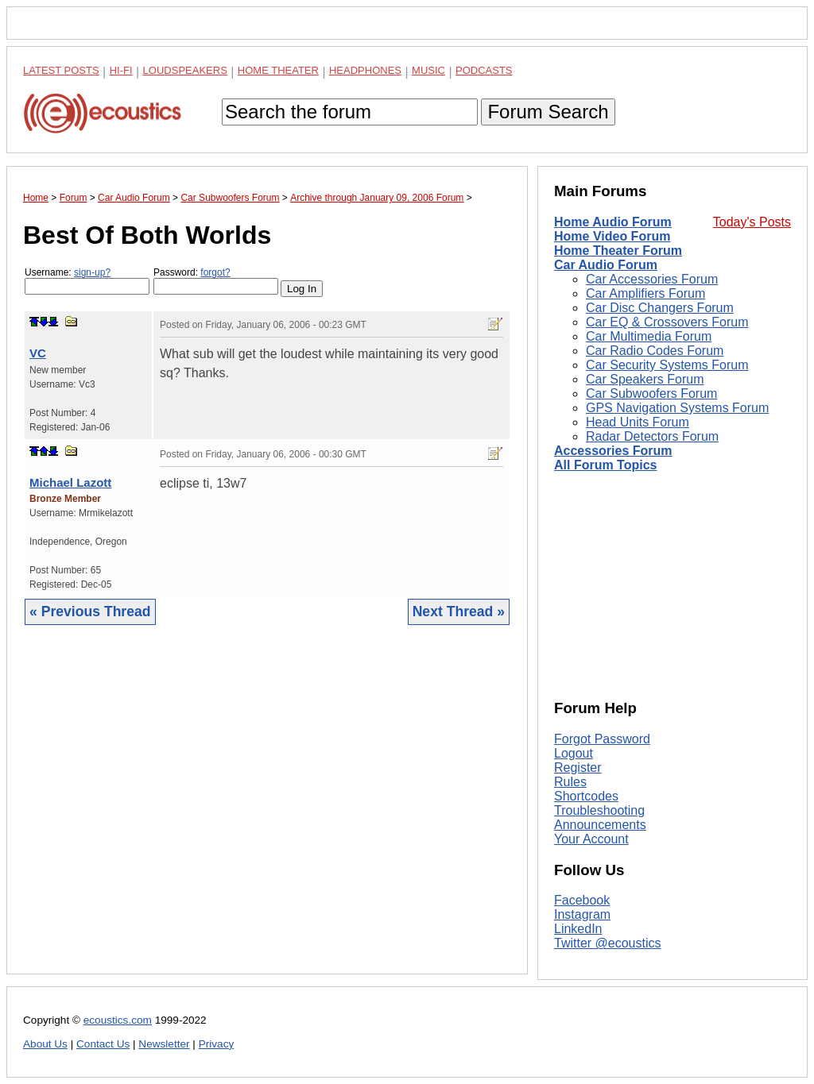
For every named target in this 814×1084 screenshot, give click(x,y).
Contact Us (103, 1044)
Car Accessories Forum (652, 279)
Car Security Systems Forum (667, 365)
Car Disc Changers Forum (660, 307)
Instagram (582, 914)
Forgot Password (602, 739)
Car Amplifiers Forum (645, 293)
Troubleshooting (599, 810)
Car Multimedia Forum (648, 336)
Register (578, 767)
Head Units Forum (637, 422)
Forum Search (547, 111)
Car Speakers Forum (645, 379)
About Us (45, 1044)
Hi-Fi (121, 70)
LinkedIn (578, 928)
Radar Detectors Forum (652, 436)
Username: (87, 281)
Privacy (217, 1044)
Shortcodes (586, 796)
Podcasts (484, 70)
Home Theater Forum (618, 250)
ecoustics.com (117, 1020)
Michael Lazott (70, 482)
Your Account (591, 839)
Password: (215, 281)
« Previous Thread (90, 611)
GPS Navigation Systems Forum (677, 408)
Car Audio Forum (605, 265)
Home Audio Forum (613, 222)
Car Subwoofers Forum (651, 393)
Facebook (582, 900)
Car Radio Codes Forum (654, 350)
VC (37, 353)
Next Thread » (459, 611)
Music (428, 70)
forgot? (215, 272)
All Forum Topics (605, 465)
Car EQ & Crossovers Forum (667, 322)
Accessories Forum (613, 450)
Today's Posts (752, 222)
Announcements (600, 824)
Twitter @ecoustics (607, 943)
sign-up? (92, 272)
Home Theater (278, 70)
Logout (573, 753)
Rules (570, 782)
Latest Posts (61, 70)
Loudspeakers (185, 70)
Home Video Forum (612, 236)
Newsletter (163, 1044)
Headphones (365, 70)
